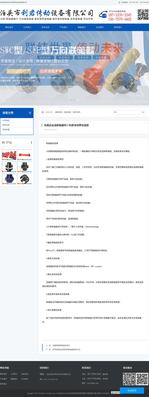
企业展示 (100, 27)
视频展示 (82, 27)
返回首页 (58, 112)
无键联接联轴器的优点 (61, 345)
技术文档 (5, 125)
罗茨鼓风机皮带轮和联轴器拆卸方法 (66, 349)
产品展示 (64, 27)
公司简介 (27, 27)
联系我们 (118, 27)
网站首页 (9, 27)
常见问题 (5, 129)
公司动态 (5, 120)
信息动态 (45, 27)
